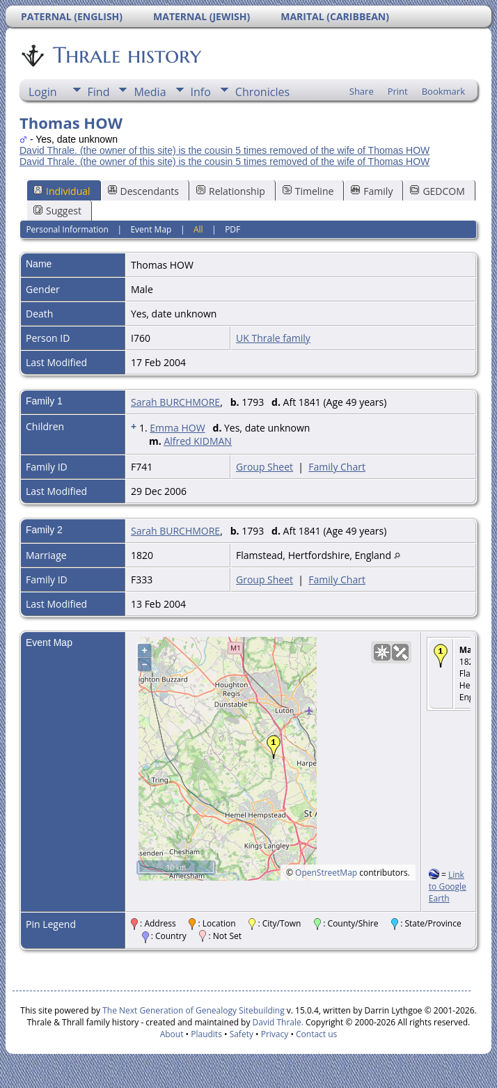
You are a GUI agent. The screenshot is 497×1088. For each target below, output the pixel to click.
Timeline (308, 191)
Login (43, 92)
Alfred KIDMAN (198, 441)
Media (150, 92)
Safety (241, 1034)
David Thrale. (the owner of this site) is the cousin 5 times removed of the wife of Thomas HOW (224, 150)
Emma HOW (177, 427)
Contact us (316, 1034)
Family (372, 191)
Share (361, 91)
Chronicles (262, 92)
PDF (232, 229)
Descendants (143, 191)
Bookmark (443, 91)
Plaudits (206, 1034)
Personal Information (67, 229)
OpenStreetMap (326, 872)
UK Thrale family (273, 338)
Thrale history (126, 55)
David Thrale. (276, 1022)
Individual (61, 191)
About (172, 1034)
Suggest (57, 210)
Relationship (230, 191)
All (198, 229)
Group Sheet (264, 466)
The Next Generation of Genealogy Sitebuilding (193, 1010)
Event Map (150, 229)
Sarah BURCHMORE (175, 402)
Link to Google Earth (447, 886)
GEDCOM (437, 191)
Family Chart (336, 466)
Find (99, 92)
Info (201, 92)
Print (398, 91)
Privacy (275, 1034)
